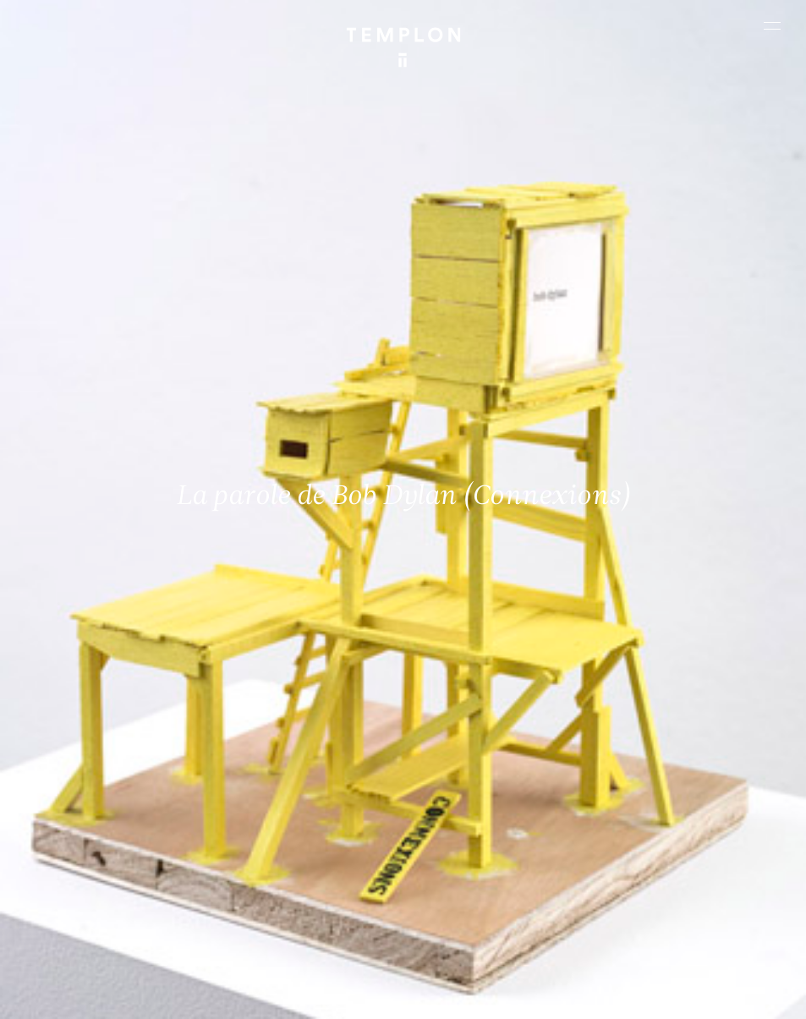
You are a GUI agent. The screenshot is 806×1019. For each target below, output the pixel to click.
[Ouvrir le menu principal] (772, 25)
